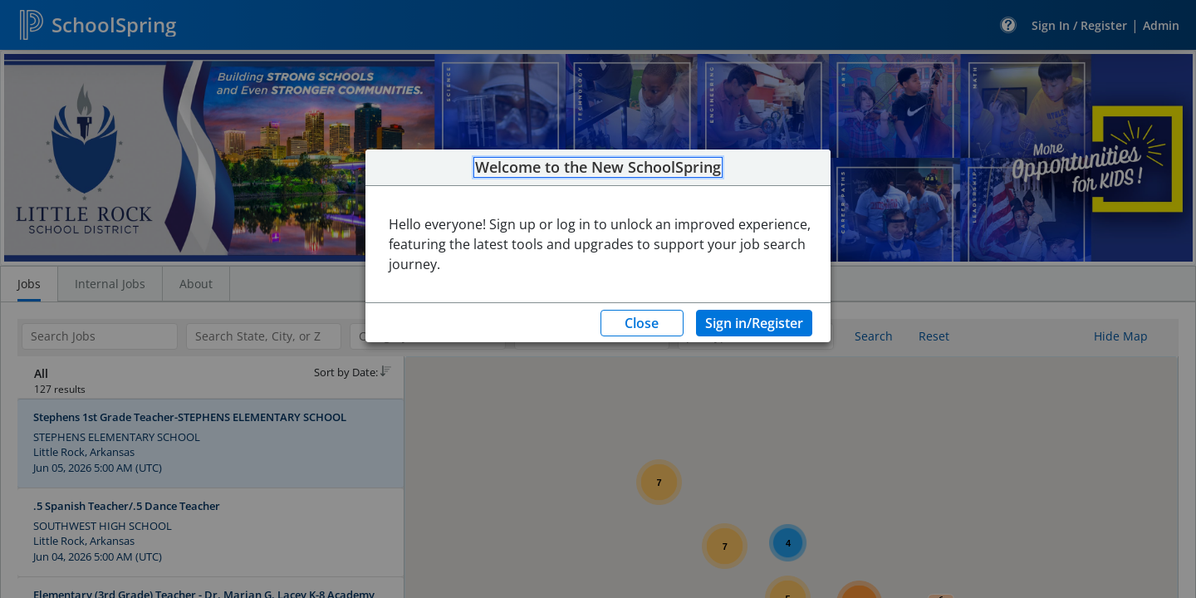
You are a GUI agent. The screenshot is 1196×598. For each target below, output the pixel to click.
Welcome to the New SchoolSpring (598, 168)
